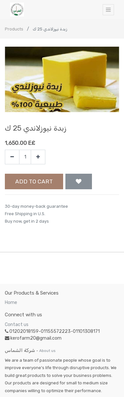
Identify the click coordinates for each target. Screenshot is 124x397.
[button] (78, 181)
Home (11, 302)
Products (14, 29)
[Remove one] (12, 157)
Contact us (16, 324)
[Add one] (38, 157)
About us (47, 350)
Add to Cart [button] (34, 181)
